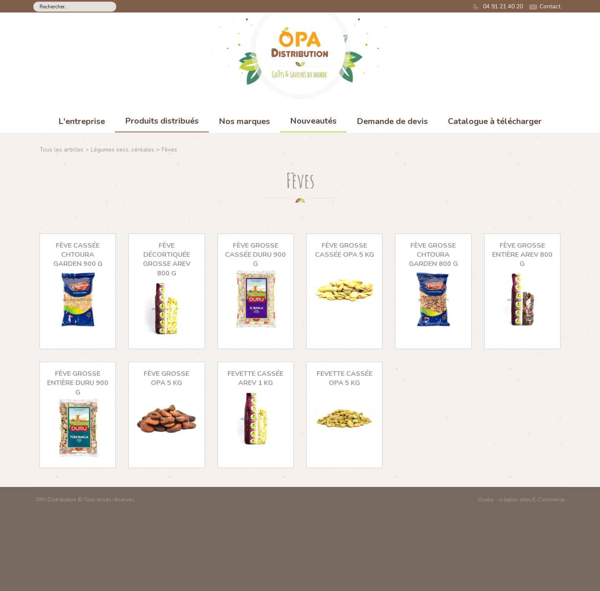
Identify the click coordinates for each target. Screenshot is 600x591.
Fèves (169, 150)
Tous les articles (61, 150)
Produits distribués (162, 121)
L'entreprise (81, 121)
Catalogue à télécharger (495, 121)
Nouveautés (313, 121)
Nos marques (244, 121)
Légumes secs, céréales (122, 150)
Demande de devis (392, 121)
